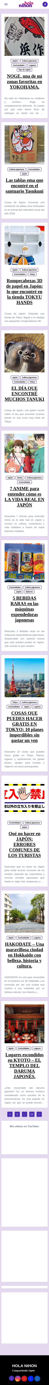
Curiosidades (19, 65)
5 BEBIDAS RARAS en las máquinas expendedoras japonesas (25, 609)
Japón (15, 61)
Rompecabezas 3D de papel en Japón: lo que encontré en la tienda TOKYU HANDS (24, 291)
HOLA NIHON (24, 1366)
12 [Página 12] (32, 1114)
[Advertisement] (24, 1257)
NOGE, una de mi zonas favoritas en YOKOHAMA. (24, 82)
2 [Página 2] (17, 1114)
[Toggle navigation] (6, 4)
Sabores (29, 592)
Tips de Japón (24, 70)
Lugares (32, 65)
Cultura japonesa (29, 61)
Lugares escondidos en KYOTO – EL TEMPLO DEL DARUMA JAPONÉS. (24, 1065)
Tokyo (32, 274)
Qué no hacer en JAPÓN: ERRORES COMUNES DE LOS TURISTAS (24, 844)
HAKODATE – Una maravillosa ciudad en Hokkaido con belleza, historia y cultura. (24, 955)
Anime (20, 478)
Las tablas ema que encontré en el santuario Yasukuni (25, 186)
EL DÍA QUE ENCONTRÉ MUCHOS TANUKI (24, 394)
